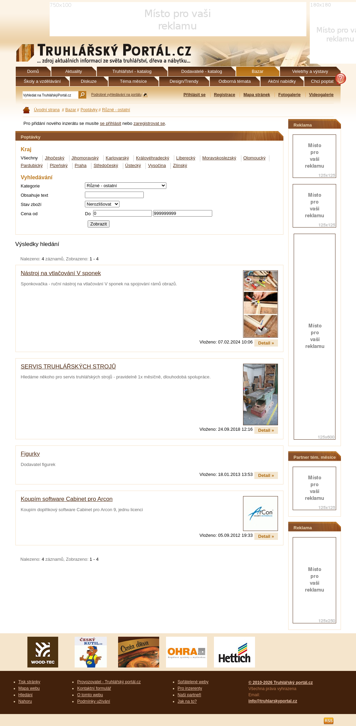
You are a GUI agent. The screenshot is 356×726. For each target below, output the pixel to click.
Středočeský (105, 165)
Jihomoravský (85, 157)
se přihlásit (110, 123)
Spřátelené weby (193, 681)
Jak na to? (187, 701)
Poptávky (89, 109)
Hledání (25, 694)
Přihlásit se (194, 94)
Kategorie (30, 186)
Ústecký (133, 165)
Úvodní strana (47, 109)
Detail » (266, 343)
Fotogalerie (289, 94)
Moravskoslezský (219, 157)
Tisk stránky (29, 681)
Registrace (224, 94)
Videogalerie (321, 94)
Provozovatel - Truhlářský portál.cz (109, 681)
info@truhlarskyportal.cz (273, 701)
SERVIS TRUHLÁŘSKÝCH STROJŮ (68, 366)
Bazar (70, 109)
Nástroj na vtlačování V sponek (61, 273)
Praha (81, 165)
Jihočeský (54, 157)
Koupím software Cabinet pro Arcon (67, 499)
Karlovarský (117, 157)
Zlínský (180, 165)
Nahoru (25, 701)
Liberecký (185, 157)
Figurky (30, 454)
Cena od (29, 213)
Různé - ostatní (116, 109)
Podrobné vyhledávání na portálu (116, 94)
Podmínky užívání (93, 701)
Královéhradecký (152, 157)
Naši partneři (189, 694)
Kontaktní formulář (94, 688)
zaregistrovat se (149, 123)
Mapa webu (29, 688)
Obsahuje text (34, 195)
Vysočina (157, 165)
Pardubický (32, 165)
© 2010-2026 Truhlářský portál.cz (281, 682)
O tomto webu (90, 694)
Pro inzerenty (190, 688)
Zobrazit (98, 223)
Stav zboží (31, 204)
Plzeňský (58, 165)
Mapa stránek (256, 94)
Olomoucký (254, 157)
